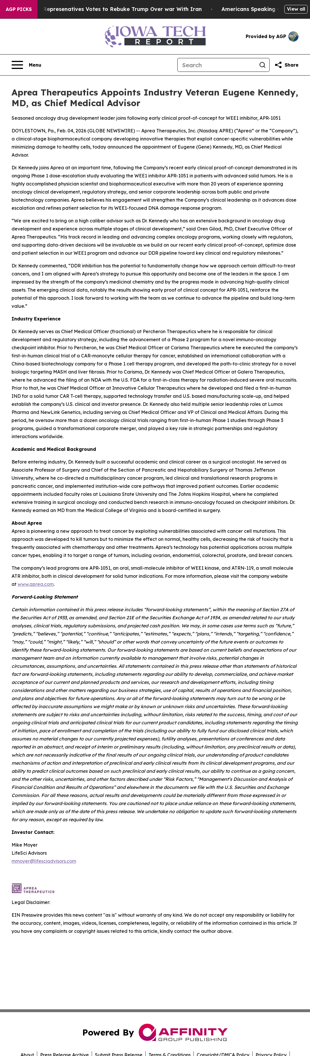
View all (296, 9)
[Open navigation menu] (26, 65)
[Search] (216, 65)
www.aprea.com (36, 584)
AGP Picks (19, 9)
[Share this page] (286, 65)
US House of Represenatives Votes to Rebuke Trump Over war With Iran (109, 9)
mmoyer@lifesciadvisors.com (44, 861)
